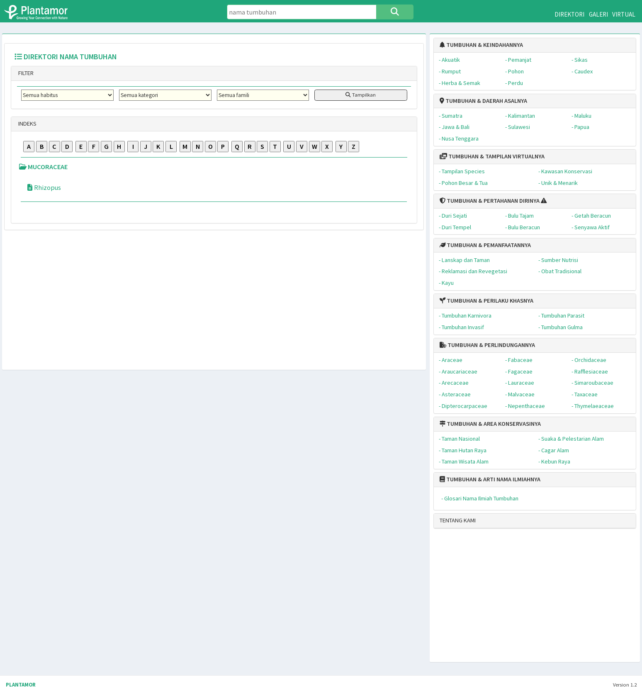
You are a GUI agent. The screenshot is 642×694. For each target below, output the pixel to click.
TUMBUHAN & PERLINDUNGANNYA (487, 345)
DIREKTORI (569, 14)
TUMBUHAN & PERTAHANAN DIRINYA (490, 200)
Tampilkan (360, 95)
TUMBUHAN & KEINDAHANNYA (481, 45)
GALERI (598, 14)
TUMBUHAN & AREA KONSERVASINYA (490, 423)
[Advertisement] (527, 598)
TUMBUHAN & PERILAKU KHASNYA (486, 300)
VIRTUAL (623, 14)
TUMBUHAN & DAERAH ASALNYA (483, 100)
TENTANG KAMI (458, 520)
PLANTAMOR (21, 685)
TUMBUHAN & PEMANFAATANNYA (485, 245)
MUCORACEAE (43, 167)
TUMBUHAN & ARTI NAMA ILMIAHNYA (490, 479)
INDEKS (26, 123)
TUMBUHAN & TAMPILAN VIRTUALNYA (492, 156)
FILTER (25, 73)
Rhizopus (43, 187)
